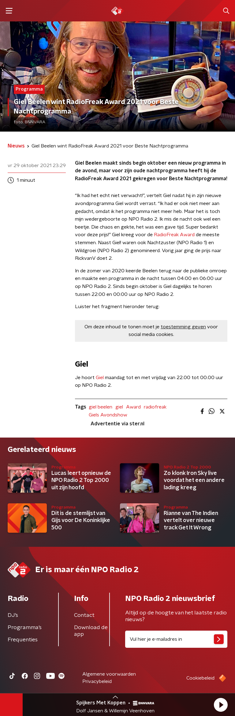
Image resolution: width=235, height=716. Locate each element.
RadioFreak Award (174, 234)
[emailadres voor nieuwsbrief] (176, 639)
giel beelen (100, 407)
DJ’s (13, 615)
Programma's (25, 627)
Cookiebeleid (200, 678)
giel (119, 407)
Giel (100, 377)
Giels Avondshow (108, 414)
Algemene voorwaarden (109, 674)
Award (133, 407)
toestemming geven (183, 326)
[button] (220, 704)
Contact (84, 615)
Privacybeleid (97, 681)
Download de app (91, 631)
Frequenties (23, 640)
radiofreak (155, 407)
